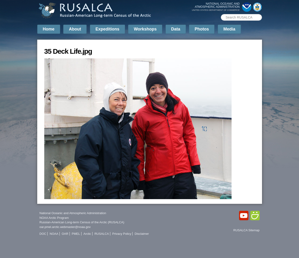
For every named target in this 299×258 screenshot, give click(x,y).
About (75, 29)
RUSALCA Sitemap (246, 230)
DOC (43, 233)
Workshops (145, 29)
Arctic (87, 233)
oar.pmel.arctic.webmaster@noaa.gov (65, 227)
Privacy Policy (121, 233)
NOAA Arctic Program (54, 218)
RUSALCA (101, 233)
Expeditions (107, 29)
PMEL (76, 233)
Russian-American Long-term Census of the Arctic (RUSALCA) (82, 222)
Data (175, 29)
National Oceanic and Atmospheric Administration (73, 213)
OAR (65, 233)
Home (49, 29)
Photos (202, 29)
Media (229, 29)
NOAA (54, 233)
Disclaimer (142, 233)
